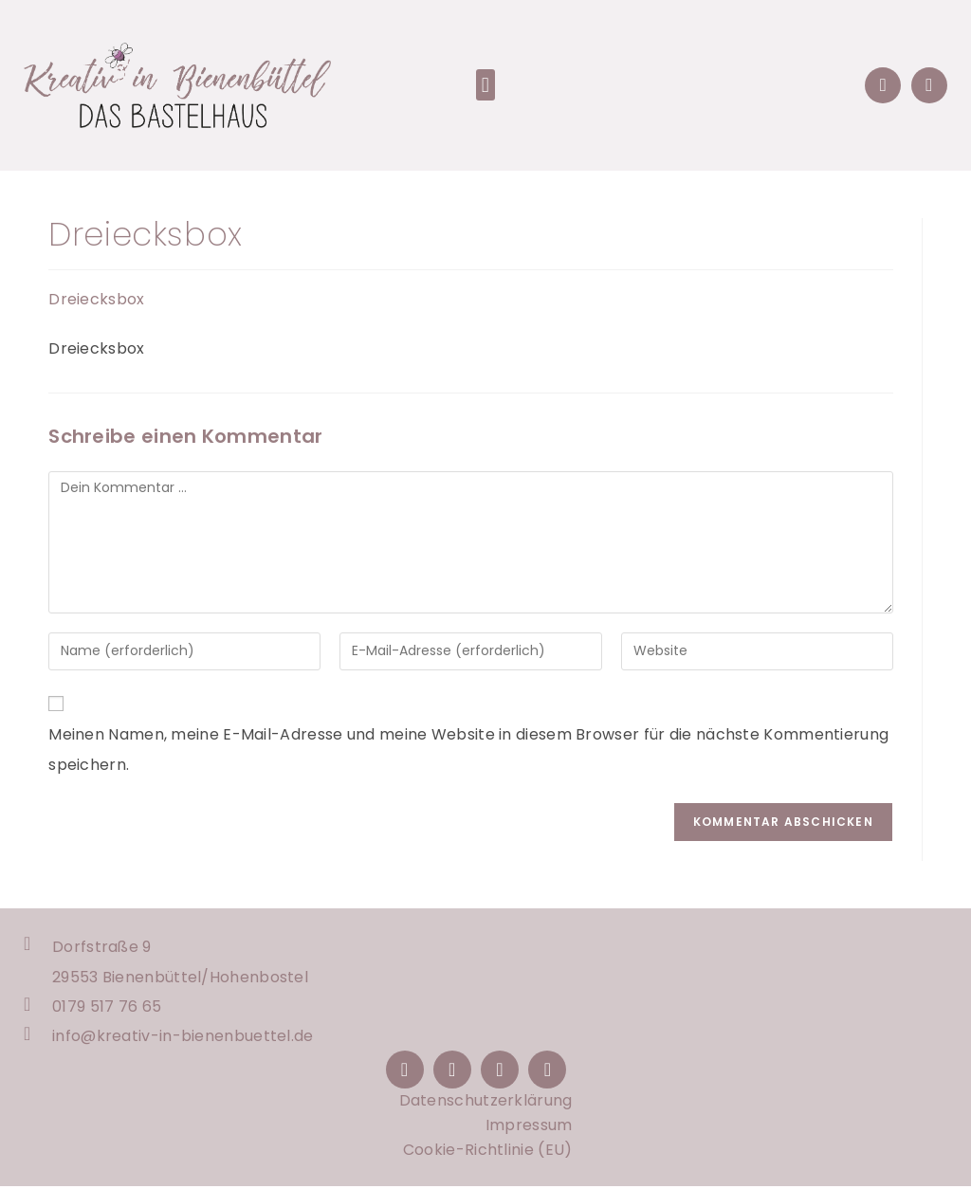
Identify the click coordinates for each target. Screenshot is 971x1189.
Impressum (529, 1128)
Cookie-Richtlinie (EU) (488, 1152)
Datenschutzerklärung (486, 1103)
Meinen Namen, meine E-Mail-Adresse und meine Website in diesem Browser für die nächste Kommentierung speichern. (468, 749)
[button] (485, 85)
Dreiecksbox (96, 299)
